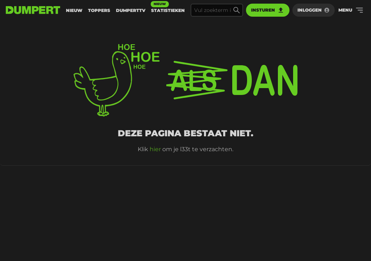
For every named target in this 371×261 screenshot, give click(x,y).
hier (155, 149)
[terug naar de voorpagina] (33, 10)
